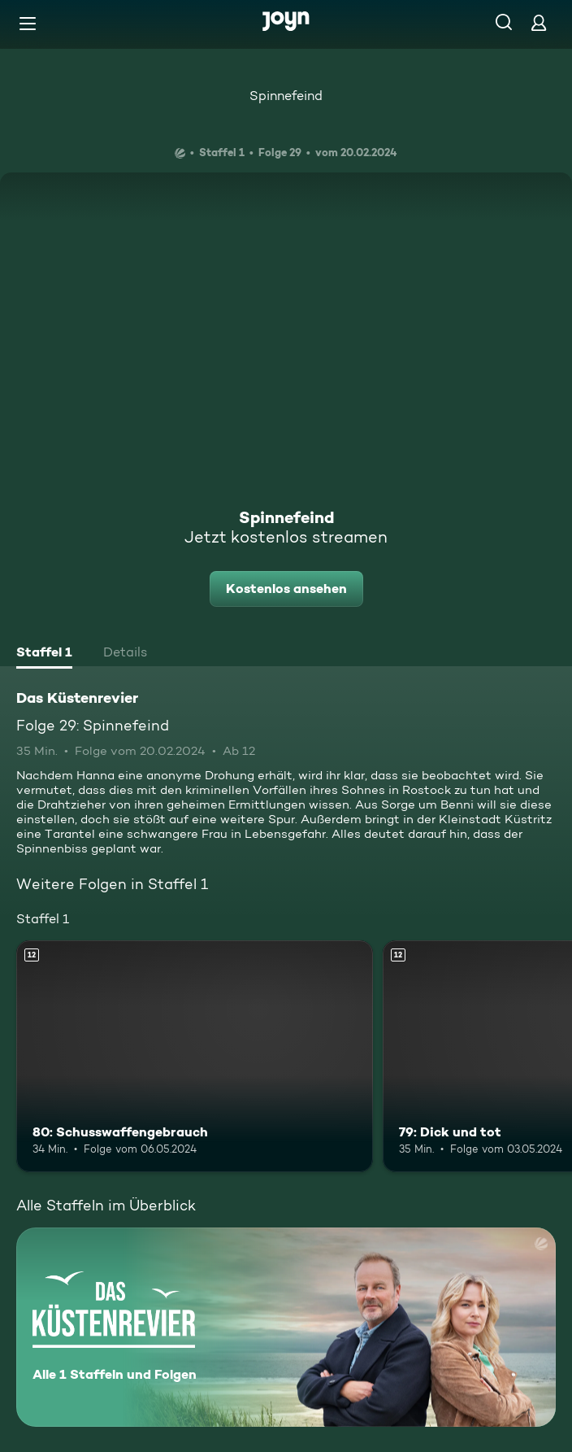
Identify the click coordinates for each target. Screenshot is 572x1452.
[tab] (44, 654)
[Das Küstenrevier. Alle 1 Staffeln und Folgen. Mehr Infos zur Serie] (286, 1327)
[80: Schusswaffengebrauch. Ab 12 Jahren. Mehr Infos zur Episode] (194, 1056)
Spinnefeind (286, 95)
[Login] (538, 22)
